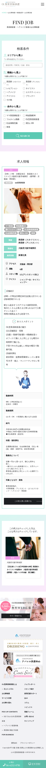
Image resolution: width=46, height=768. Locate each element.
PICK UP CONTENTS (10, 712)
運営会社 (14, 743)
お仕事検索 (6, 693)
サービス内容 (6, 698)
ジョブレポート (29, 684)
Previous (3, 558)
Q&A (26, 698)
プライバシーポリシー (27, 743)
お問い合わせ (29, 716)
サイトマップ (29, 721)
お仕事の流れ (6, 703)
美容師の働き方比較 (11, 730)
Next (43, 558)
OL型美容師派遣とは (9, 684)
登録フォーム (29, 712)
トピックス (28, 707)
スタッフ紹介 (29, 689)
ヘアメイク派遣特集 (11, 725)
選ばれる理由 (8, 689)
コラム (26, 703)
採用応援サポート (30, 693)
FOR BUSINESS (8, 735)
